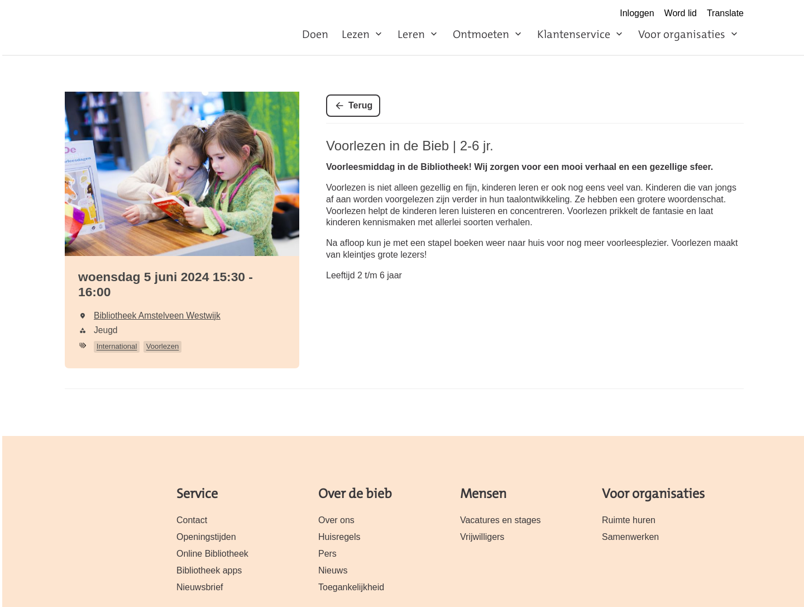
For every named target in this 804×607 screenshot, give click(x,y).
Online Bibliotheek (212, 553)
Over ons (336, 520)
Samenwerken (630, 537)
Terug (360, 105)
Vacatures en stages (500, 520)
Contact (191, 520)
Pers (327, 553)
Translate (725, 13)
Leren (411, 34)
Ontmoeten (481, 34)
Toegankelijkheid (351, 587)
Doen (315, 34)
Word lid (680, 13)
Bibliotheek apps (209, 570)
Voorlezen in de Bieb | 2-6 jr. (410, 145)
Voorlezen (162, 346)
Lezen (356, 34)
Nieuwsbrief (199, 587)
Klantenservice (573, 34)
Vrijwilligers (482, 537)
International (117, 346)
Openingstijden (206, 537)
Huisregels (339, 537)
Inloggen (637, 13)
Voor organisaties (681, 34)
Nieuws (332, 570)
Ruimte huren (628, 520)
